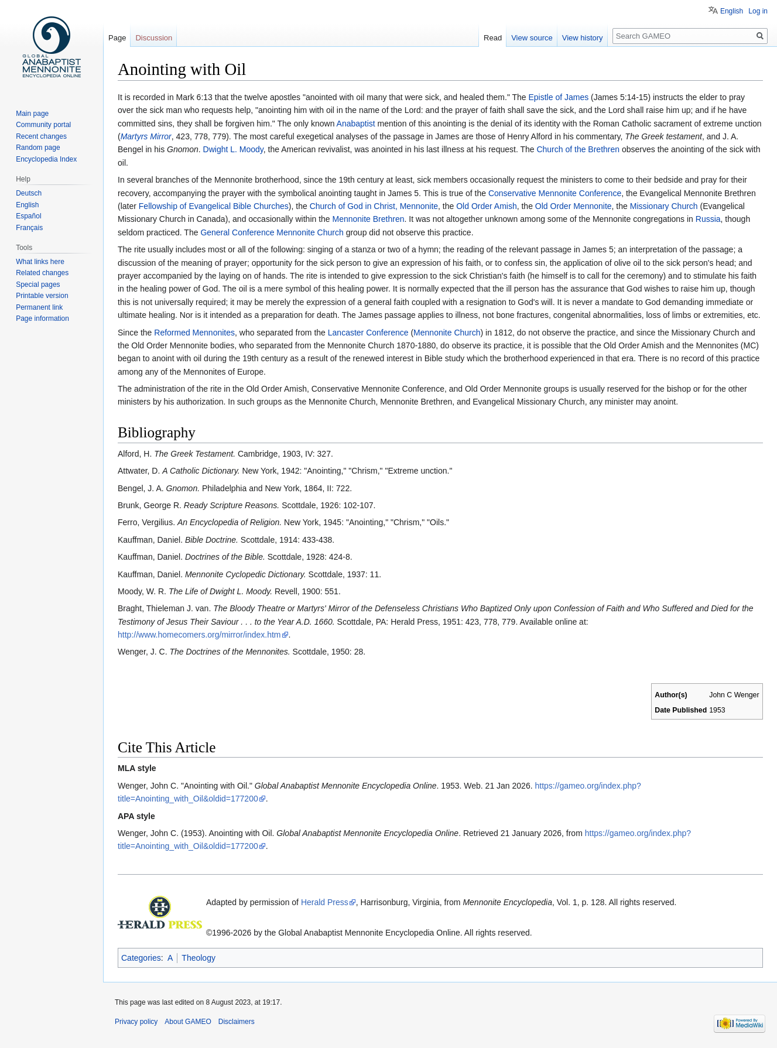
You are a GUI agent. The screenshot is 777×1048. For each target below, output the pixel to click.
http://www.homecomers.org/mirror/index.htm (199, 634)
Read (493, 37)
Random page (38, 147)
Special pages (38, 284)
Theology (198, 958)
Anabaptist (356, 123)
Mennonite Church (446, 332)
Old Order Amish (486, 206)
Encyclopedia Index (46, 159)
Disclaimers (236, 1022)
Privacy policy (136, 1022)
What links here (40, 262)
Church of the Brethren (577, 149)
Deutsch (29, 193)
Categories (141, 958)
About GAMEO (188, 1022)
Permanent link (39, 307)
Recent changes (41, 136)
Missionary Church (664, 206)
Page (117, 37)
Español (28, 216)
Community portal (43, 125)
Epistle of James (559, 97)
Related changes (42, 273)
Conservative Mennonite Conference (554, 193)
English (731, 11)
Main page (32, 113)
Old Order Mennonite (573, 206)
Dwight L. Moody (233, 149)
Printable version (42, 296)
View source (532, 37)
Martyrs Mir (141, 136)
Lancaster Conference (368, 332)
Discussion (153, 37)
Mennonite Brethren (369, 219)
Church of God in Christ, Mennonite (374, 206)
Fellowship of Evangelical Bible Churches (214, 206)
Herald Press (324, 902)
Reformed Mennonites (194, 332)
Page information (42, 318)
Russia (708, 219)
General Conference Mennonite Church (271, 232)
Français (29, 228)
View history (582, 37)
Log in (758, 11)
